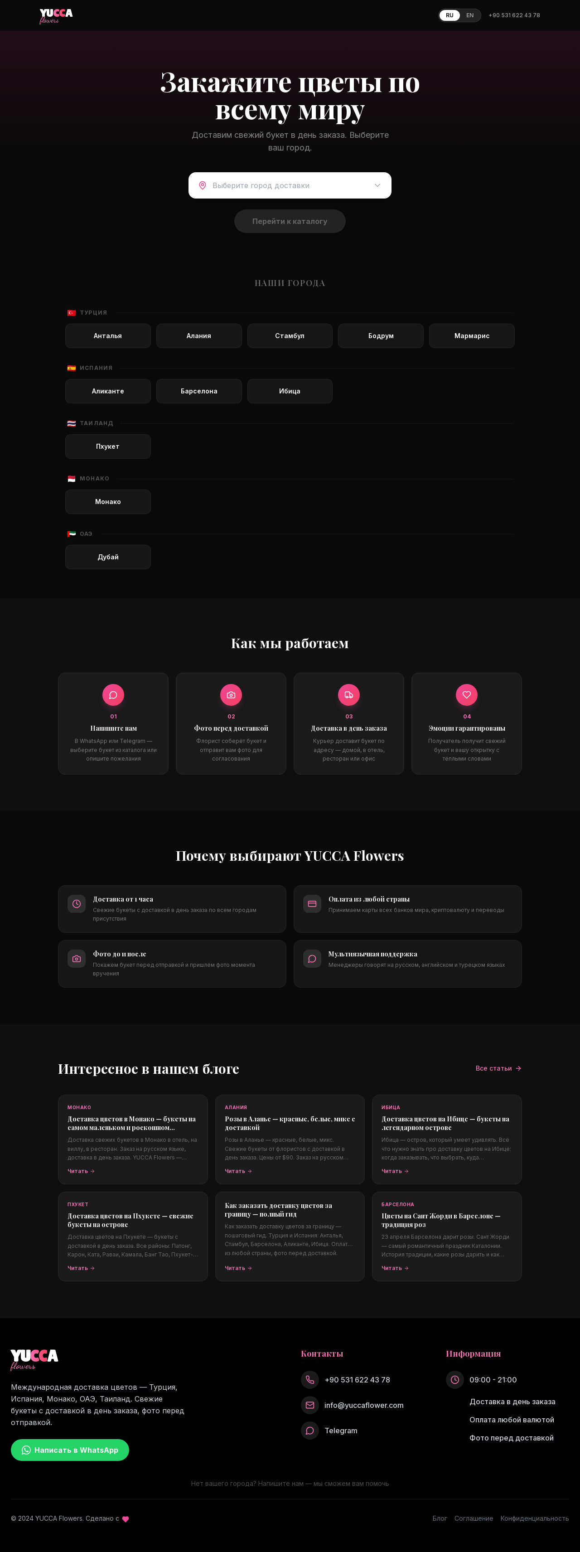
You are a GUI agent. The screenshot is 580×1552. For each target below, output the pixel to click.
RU (450, 15)
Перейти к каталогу (290, 221)
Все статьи (499, 1068)
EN (470, 15)
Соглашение (473, 1518)
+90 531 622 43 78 (514, 15)
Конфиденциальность (535, 1518)
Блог (440, 1518)
